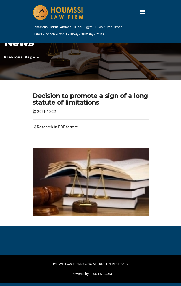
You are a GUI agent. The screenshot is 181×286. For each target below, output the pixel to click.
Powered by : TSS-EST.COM (92, 274)
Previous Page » (21, 57)
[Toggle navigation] (142, 12)
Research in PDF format (55, 127)
